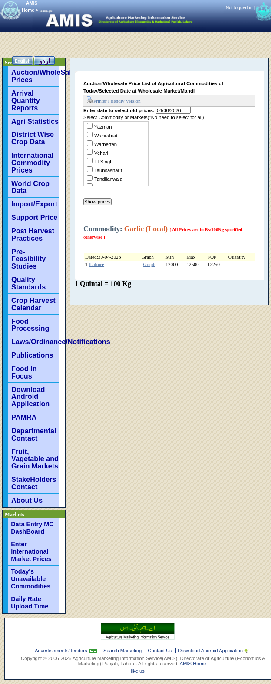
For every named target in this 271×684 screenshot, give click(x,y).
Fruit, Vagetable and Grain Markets (35, 459)
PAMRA (23, 417)
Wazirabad (105, 135)
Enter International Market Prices (31, 551)
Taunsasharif (108, 170)
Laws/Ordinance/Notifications (35, 341)
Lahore (96, 264)
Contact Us (160, 650)
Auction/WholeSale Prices (35, 75)
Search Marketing (122, 650)
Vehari (101, 153)
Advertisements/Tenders (62, 650)
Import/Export (34, 204)
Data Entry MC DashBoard (32, 528)
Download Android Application (30, 396)
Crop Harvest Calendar (33, 304)
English (22, 61)
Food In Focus (23, 372)
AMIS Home (193, 663)
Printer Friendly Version (113, 100)
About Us (27, 500)
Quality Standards (28, 283)
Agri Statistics (35, 121)
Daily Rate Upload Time (29, 602)
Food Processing (30, 324)
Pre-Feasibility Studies (28, 259)
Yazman (103, 126)
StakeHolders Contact (33, 483)
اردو (44, 61)
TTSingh (103, 161)
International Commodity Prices (32, 162)
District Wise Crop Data (32, 138)
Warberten (105, 144)
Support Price (34, 217)
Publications (32, 355)
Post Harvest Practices (32, 234)
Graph (149, 264)
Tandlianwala (108, 179)
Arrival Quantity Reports (25, 100)
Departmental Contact (33, 434)
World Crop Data (30, 187)
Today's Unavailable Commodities (30, 579)
